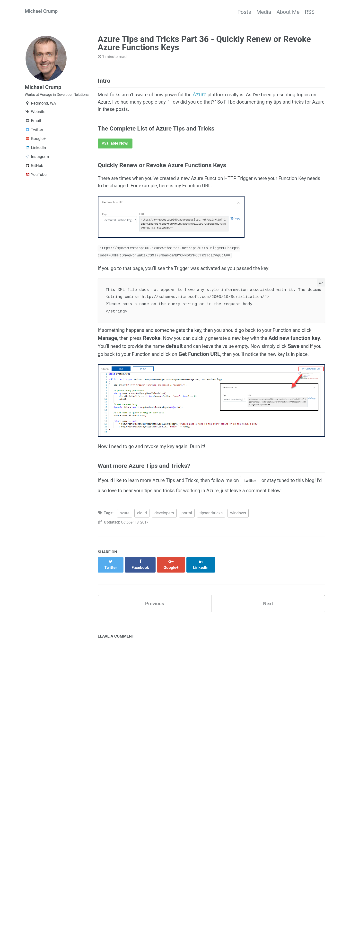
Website (35, 121)
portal (187, 545)
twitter (265, 511)
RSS (310, 12)
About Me (282, 12)
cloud (142, 545)
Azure (210, 97)
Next (268, 632)
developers (164, 545)
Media (253, 12)
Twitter (34, 139)
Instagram (37, 166)
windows (238, 545)
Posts (228, 12)
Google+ (35, 148)
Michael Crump (43, 12)
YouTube (35, 183)
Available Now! (115, 150)
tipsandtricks (211, 545)
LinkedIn (35, 157)
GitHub (34, 174)
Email (33, 130)
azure (124, 545)
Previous (154, 632)
